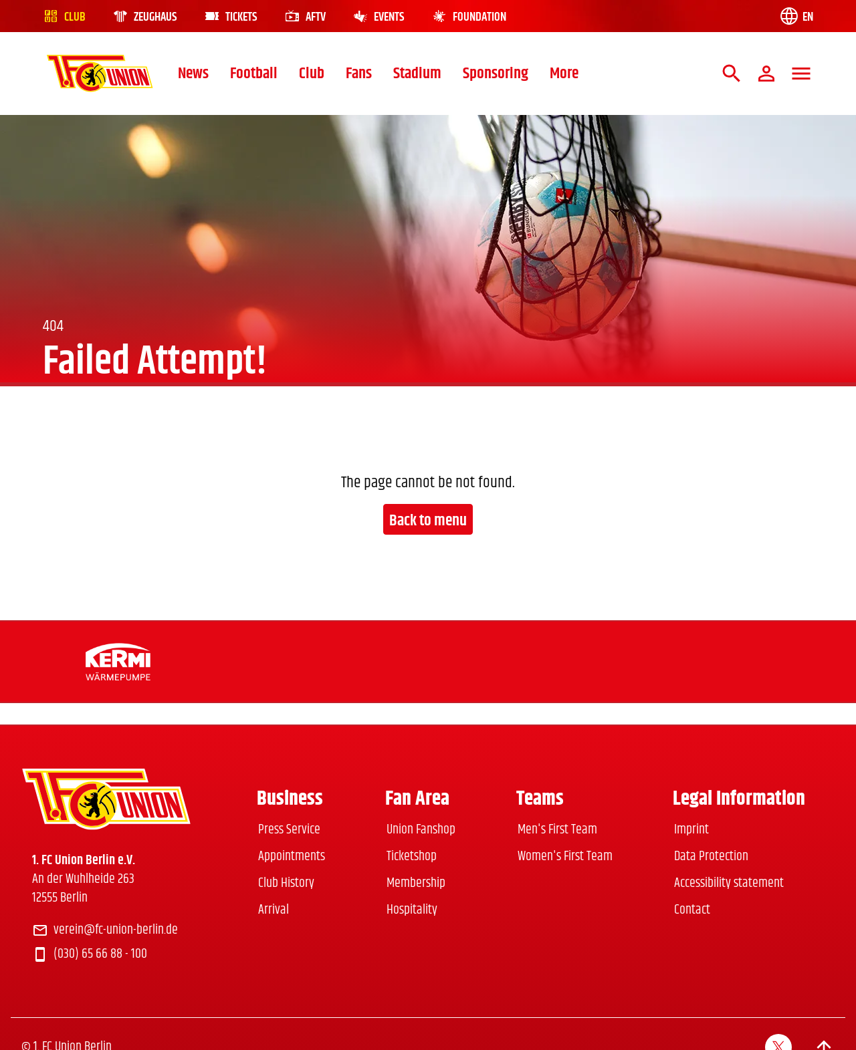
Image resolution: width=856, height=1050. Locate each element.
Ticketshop (412, 856)
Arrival (273, 910)
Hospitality (412, 910)
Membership (416, 883)
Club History (286, 883)
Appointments (291, 856)
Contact (692, 910)
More (564, 73)
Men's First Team (557, 829)
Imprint (691, 829)
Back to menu (428, 521)
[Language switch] (795, 16)
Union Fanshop (421, 829)
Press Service (289, 829)
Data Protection (711, 856)
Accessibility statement (729, 883)
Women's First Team (565, 856)
